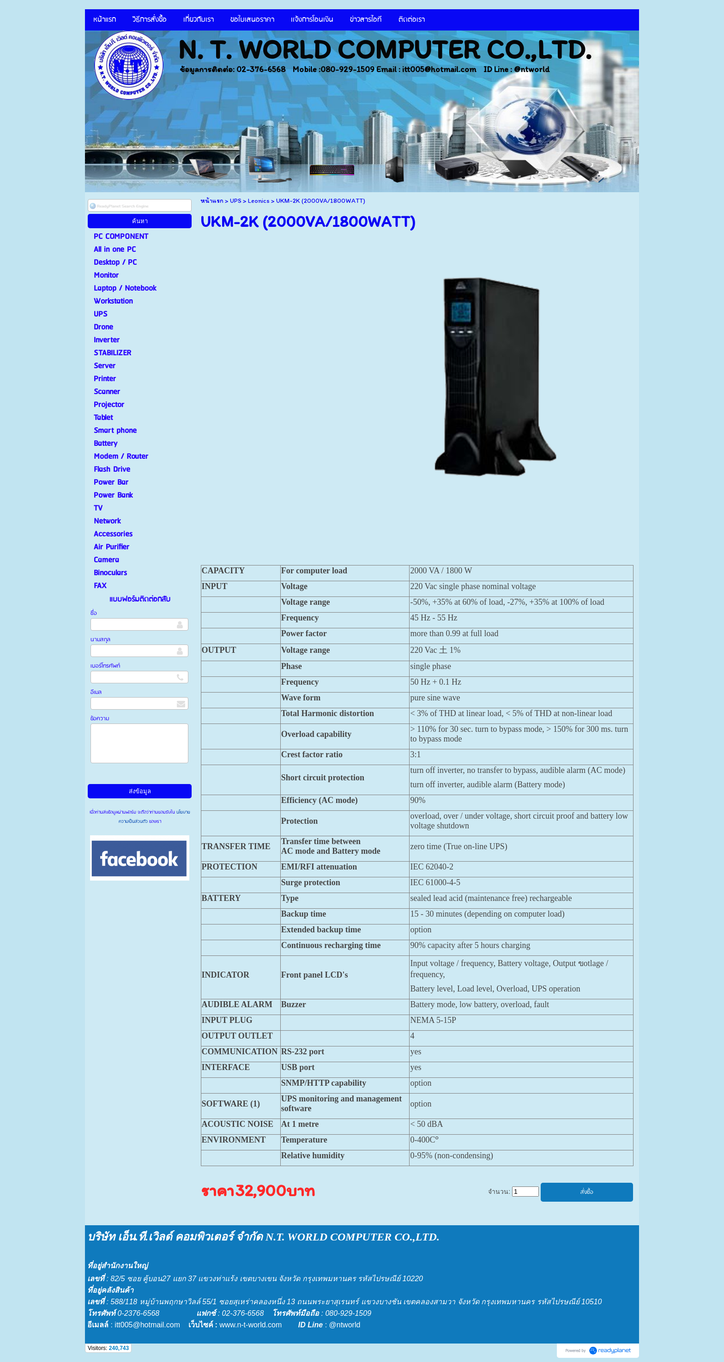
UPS (235, 201)
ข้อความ (99, 719)
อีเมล (96, 692)
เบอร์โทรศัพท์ (105, 666)
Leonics (259, 201)
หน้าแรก (211, 201)
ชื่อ (93, 613)
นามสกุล (100, 640)
